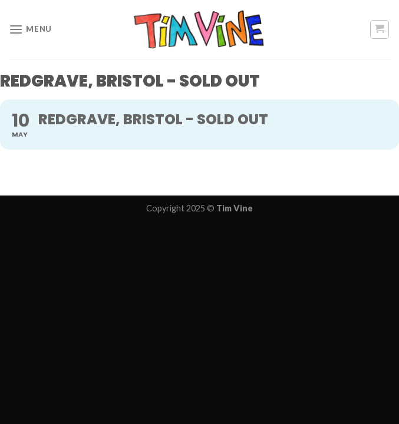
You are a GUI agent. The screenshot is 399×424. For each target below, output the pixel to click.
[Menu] (30, 29)
